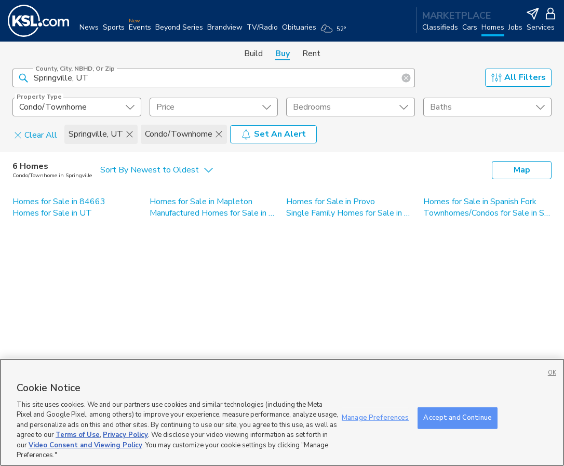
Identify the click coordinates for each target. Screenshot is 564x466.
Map (522, 170)
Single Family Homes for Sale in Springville (350, 213)
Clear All (35, 134)
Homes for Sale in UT (52, 213)
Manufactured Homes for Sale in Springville (214, 213)
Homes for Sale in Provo (330, 201)
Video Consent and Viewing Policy (85, 445)
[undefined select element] (76, 107)
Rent (311, 53)
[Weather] (335, 32)
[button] (23, 77)
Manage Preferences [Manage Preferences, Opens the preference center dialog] (375, 417)
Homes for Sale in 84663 (58, 201)
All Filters (518, 77)
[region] (282, 412)
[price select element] (214, 107)
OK (552, 373)
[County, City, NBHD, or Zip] (213, 78)
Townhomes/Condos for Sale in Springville (487, 213)
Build (253, 53)
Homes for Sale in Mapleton (201, 201)
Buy (282, 53)
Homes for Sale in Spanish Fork (479, 201)
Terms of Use (78, 435)
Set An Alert (273, 134)
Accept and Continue (457, 417)
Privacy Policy (125, 435)
